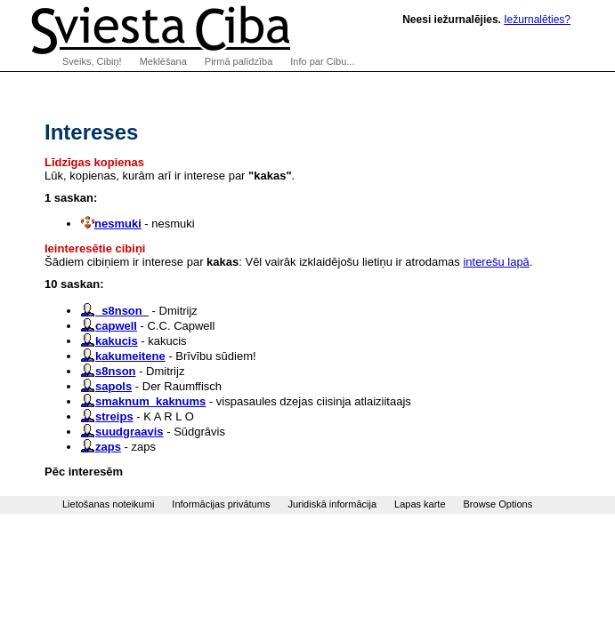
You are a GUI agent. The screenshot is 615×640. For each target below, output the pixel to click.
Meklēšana (163, 61)
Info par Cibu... (322, 61)
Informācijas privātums (221, 504)
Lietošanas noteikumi (108, 504)
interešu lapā (496, 261)
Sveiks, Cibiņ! (92, 61)
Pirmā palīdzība (238, 61)
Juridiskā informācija (331, 504)
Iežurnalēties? (537, 19)
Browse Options (498, 504)
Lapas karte (419, 504)
